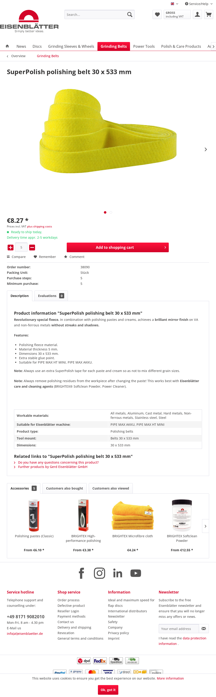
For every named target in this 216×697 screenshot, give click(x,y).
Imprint (113, 638)
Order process (69, 600)
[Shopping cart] (208, 14)
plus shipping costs (39, 226)
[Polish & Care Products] (181, 46)
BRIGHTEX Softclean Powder (182, 538)
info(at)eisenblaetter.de (25, 633)
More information (170, 678)
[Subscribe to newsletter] (204, 628)
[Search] (130, 14)
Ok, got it (108, 690)
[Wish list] (157, 14)
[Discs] (37, 46)
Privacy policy (118, 633)
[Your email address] (179, 628)
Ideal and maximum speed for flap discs (131, 603)
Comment (74, 257)
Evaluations (51, 295)
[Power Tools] (144, 46)
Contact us (66, 622)
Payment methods (72, 616)
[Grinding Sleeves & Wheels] (71, 46)
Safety (112, 622)
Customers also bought (64, 488)
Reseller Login (68, 611)
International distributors (127, 611)
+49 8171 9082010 (25, 617)
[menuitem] (99, 14)
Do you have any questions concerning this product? (56, 462)
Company (115, 627)
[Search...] (99, 14)
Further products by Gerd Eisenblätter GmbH (50, 467)
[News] (21, 46)
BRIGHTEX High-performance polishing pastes (83, 538)
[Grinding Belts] (113, 46)
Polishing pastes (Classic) (34, 536)
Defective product (71, 605)
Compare (16, 257)
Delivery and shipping (74, 627)
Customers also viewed (110, 488)
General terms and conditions (80, 638)
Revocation (66, 633)
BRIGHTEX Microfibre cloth (132, 536)
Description (20, 296)
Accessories (24, 488)
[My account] (197, 14)
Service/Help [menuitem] (197, 4)
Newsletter (116, 616)
